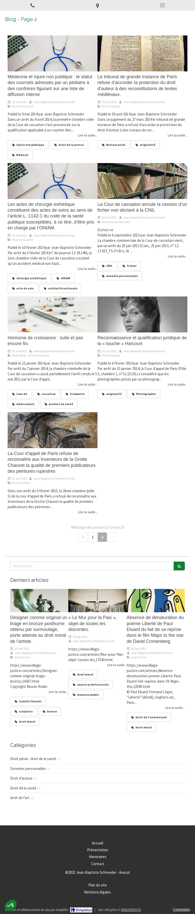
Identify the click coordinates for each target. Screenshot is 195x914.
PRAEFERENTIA (131, 910)
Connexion (181, 909)
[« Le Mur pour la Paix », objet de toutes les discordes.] (97, 600)
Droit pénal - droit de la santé (33, 758)
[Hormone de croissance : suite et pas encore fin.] (53, 314)
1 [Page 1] (93, 537)
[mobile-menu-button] (162, 5)
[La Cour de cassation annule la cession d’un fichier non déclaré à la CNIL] (142, 181)
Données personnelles (28, 768)
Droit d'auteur (21, 778)
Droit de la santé (23, 788)
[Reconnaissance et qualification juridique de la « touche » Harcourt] (142, 314)
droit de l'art (19, 797)
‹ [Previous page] (83, 537)
